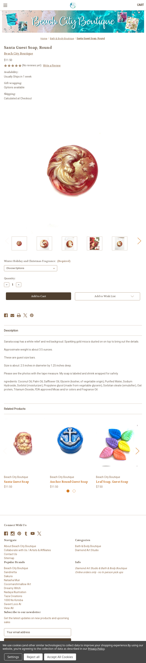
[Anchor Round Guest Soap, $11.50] (71, 445)
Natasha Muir (12, 580)
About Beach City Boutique (20, 546)
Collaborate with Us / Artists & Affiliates (27, 550)
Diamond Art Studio (87, 550)
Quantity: (9, 278)
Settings (13, 657)
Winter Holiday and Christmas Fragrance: (37, 261)
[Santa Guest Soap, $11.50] (25, 445)
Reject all (33, 657)
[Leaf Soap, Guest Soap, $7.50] (117, 445)
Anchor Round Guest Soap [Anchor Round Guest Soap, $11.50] (69, 482)
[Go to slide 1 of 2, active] (68, 491)
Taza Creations (13, 596)
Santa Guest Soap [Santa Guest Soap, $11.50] (16, 482)
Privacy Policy (96, 648)
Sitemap (9, 558)
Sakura (8, 576)
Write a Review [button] (52, 65)
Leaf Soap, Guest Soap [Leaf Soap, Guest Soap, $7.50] (112, 482)
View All (8, 608)
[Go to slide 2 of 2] (74, 491)
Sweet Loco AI (12, 604)
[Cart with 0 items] (140, 5)
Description (11, 330)
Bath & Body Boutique (88, 546)
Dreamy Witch (12, 588)
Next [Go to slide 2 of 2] (139, 240)
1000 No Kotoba (13, 600)
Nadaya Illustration (15, 592)
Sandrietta (10, 572)
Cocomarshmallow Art (17, 584)
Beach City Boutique (16, 568)
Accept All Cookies (60, 657)
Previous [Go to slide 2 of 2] (7, 240)
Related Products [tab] (14, 409)
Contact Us (10, 554)
